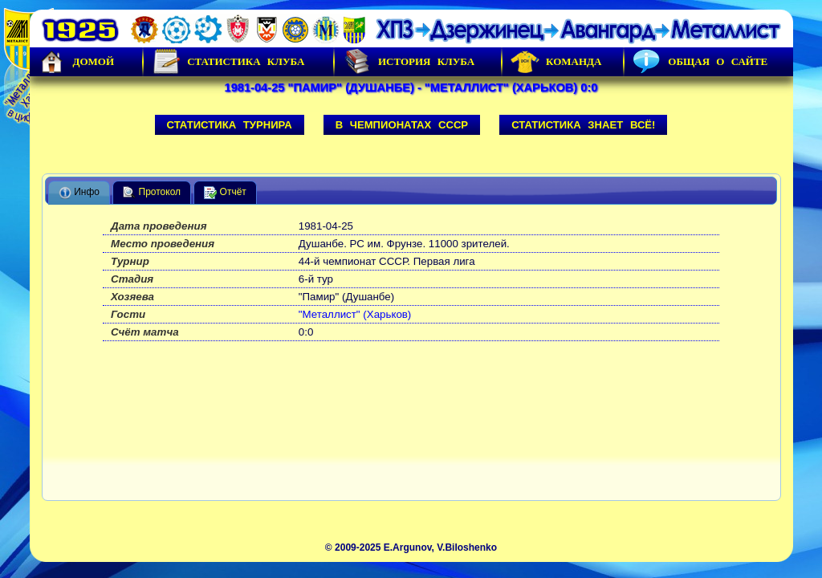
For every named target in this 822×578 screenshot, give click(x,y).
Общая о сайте (700, 61)
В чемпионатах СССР (402, 125)
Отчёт (225, 192)
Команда (556, 61)
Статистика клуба (228, 61)
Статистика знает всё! (583, 125)
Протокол (152, 192)
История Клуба (408, 61)
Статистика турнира (229, 125)
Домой (76, 61)
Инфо (79, 192)
